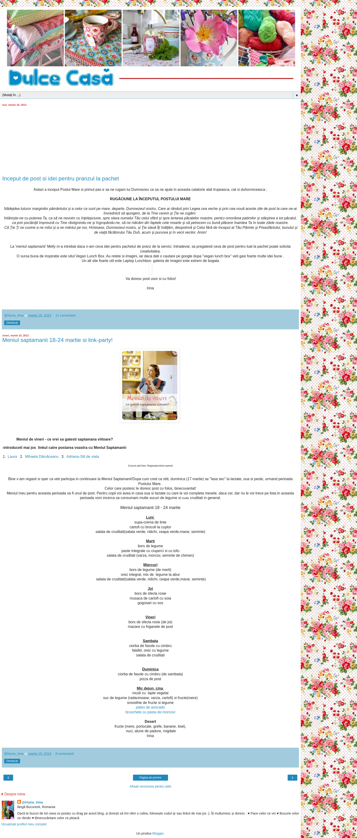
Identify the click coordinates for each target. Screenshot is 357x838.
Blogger (158, 833)
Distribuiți (12, 322)
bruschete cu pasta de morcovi (150, 712)
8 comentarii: (65, 754)
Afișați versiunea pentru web (150, 786)
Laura (12, 457)
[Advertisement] (150, 141)
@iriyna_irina (32, 802)
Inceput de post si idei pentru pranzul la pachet (60, 178)
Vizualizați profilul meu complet (24, 824)
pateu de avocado (150, 707)
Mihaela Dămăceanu (42, 457)
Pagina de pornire (150, 777)
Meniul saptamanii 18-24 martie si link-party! (57, 340)
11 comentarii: (66, 315)
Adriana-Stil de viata (82, 457)
